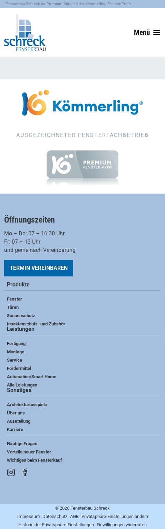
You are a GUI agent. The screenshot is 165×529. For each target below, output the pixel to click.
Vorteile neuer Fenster (29, 451)
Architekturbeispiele (27, 404)
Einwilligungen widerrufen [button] (122, 524)
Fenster (14, 299)
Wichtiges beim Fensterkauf (34, 460)
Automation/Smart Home (31, 376)
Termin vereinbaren (39, 268)
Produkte (18, 285)
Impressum (28, 516)
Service (14, 360)
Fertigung (16, 343)
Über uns (16, 412)
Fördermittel (19, 368)
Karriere (15, 429)
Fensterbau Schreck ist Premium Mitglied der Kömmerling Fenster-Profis (69, 4)
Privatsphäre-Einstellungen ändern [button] (114, 516)
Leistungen (21, 329)
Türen (13, 307)
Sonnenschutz (21, 315)
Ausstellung (18, 421)
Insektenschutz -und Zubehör (36, 323)
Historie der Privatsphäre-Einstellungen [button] (56, 524)
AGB (74, 516)
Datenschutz (54, 516)
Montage (15, 351)
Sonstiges (19, 390)
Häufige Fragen (22, 443)
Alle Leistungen (22, 385)
